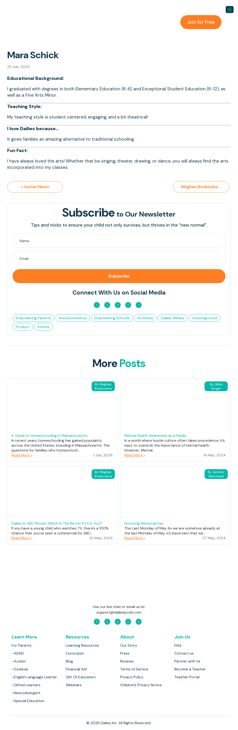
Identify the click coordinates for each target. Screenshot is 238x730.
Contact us (184, 653)
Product (23, 327)
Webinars (74, 684)
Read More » (21, 455)
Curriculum (75, 653)
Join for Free (200, 22)
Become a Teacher (190, 669)
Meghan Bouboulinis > (204, 187)
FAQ (177, 645)
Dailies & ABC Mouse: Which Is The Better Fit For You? (56, 523)
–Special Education (28, 700)
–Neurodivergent (26, 692)
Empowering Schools (112, 318)
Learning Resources (82, 645)
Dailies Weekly (173, 318)
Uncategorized (204, 318)
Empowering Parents (33, 318)
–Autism (19, 661)
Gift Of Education (81, 677)
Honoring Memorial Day (144, 523)
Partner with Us (187, 661)
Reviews (127, 661)
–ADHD (18, 653)
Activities (145, 318)
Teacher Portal (186, 677)
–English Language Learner (34, 677)
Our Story (128, 645)
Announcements (73, 318)
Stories (43, 327)
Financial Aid (76, 669)
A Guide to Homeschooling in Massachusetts (49, 435)
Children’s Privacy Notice (141, 684)
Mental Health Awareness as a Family (155, 435)
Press (124, 653)
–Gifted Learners (26, 684)
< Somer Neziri (35, 187)
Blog (69, 661)
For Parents (21, 645)
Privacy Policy (131, 677)
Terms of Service (134, 669)
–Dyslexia (20, 669)
